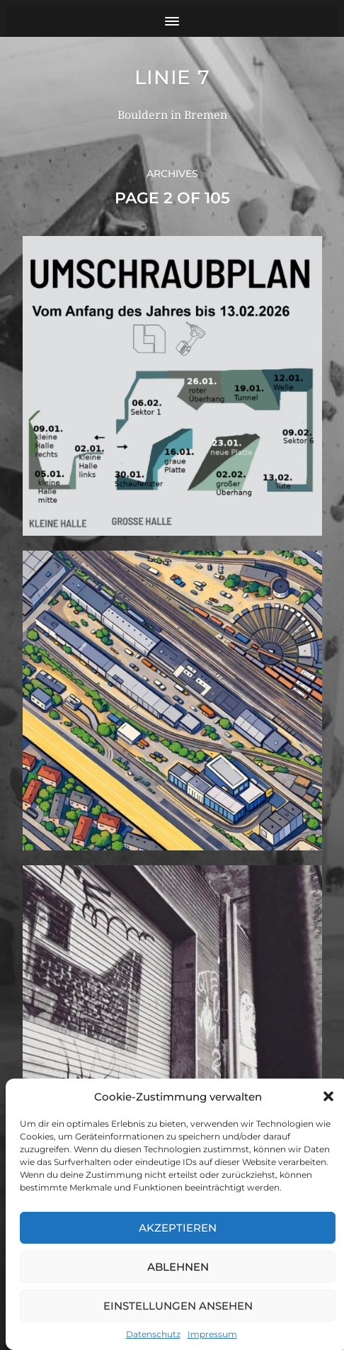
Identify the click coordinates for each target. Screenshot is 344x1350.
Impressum (212, 1334)
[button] (328, 1096)
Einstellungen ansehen (178, 1305)
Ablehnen (178, 1266)
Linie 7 (172, 77)
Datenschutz (153, 1334)
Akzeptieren (178, 1227)
